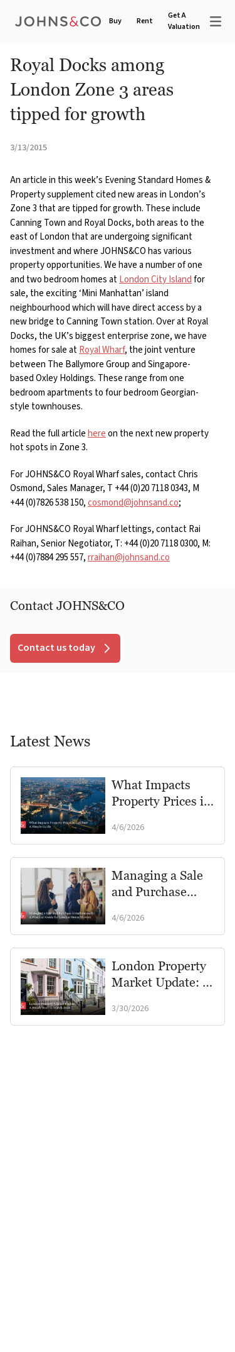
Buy (115, 21)
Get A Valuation (184, 21)
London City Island (155, 279)
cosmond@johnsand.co (133, 502)
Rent (145, 21)
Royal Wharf (102, 350)
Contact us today (65, 648)
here (97, 433)
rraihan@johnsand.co (129, 557)
